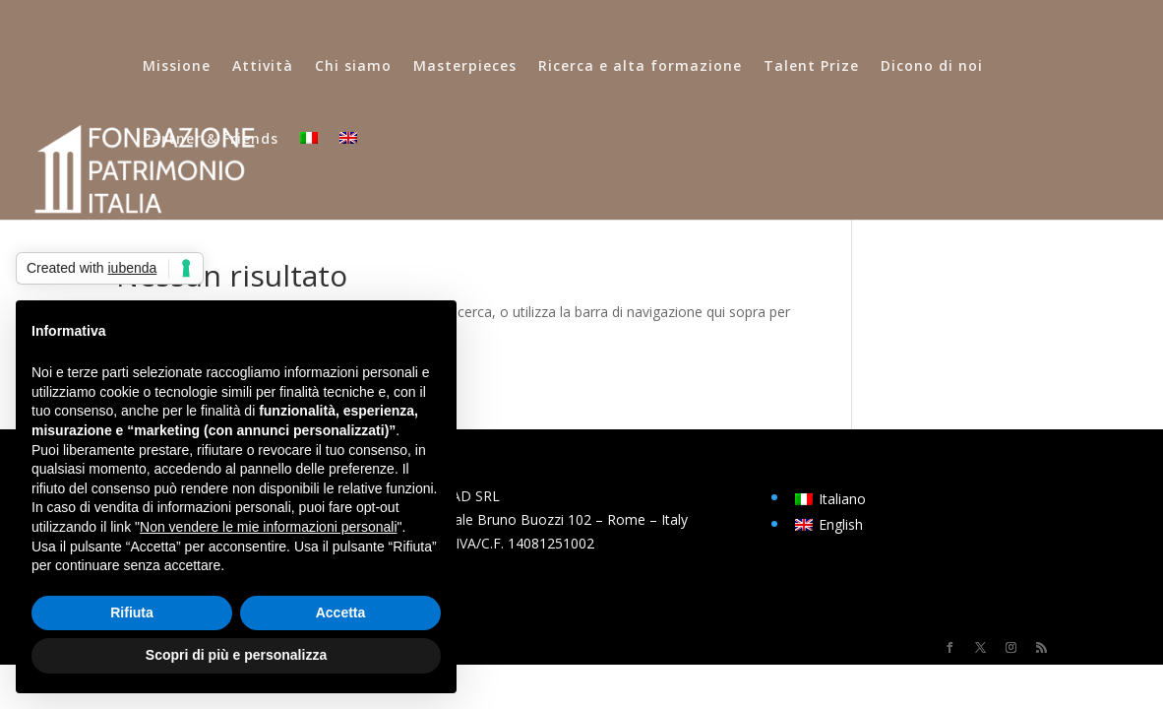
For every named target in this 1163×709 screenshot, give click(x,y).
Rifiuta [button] (131, 612)
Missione (177, 67)
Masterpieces (465, 67)
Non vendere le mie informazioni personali (268, 527)
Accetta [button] (341, 612)
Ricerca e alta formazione (640, 67)
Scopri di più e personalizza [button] (236, 655)
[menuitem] (309, 168)
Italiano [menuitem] (842, 498)
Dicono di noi (932, 67)
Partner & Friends (210, 140)
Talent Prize (811, 67)
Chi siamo (353, 67)
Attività (262, 67)
